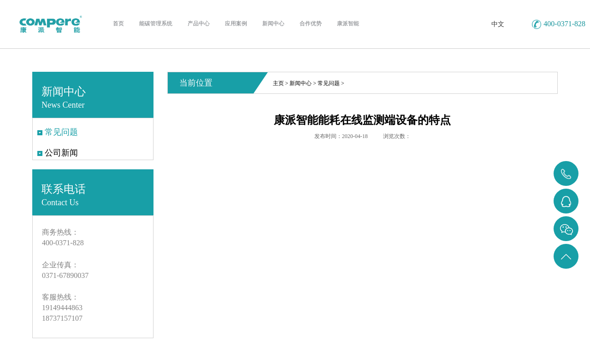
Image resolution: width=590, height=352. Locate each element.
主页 (278, 83)
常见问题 (329, 83)
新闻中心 (300, 83)
